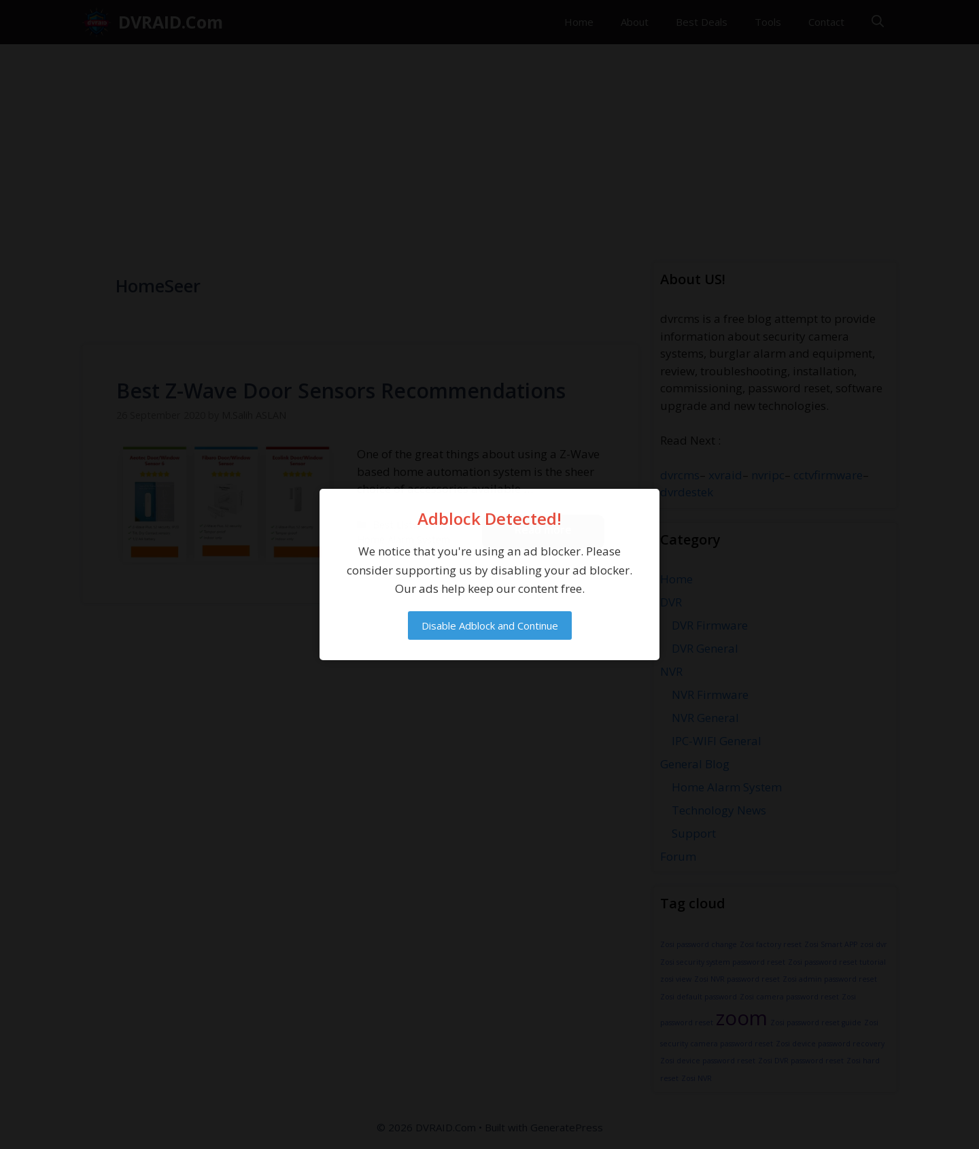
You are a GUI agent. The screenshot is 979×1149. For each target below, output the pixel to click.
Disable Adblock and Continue (490, 625)
